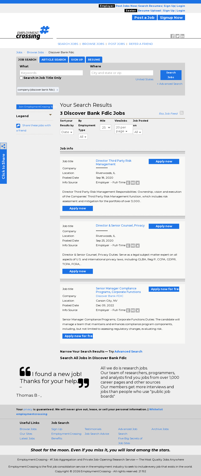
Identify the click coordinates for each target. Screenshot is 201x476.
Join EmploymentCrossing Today (36, 106)
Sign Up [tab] (77, 59)
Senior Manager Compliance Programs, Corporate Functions (118, 290)
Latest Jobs (27, 438)
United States (144, 79)
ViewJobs (121, 120)
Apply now (164, 161)
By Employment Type (86, 125)
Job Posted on (140, 123)
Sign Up (56, 429)
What (24, 66)
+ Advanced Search (169, 83)
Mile (102, 120)
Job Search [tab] (27, 59)
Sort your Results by (67, 123)
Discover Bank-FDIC (109, 296)
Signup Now (171, 17)
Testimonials (93, 429)
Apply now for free (165, 289)
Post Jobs (116, 44)
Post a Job (144, 17)
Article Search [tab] (54, 59)
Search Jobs (68, 44)
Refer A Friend (141, 44)
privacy (27, 409)
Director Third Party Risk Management (113, 162)
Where (95, 66)
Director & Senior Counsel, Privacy (120, 225)
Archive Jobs (160, 429)
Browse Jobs (93, 44)
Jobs (19, 52)
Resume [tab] (94, 59)
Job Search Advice (97, 433)
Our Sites (26, 433)
